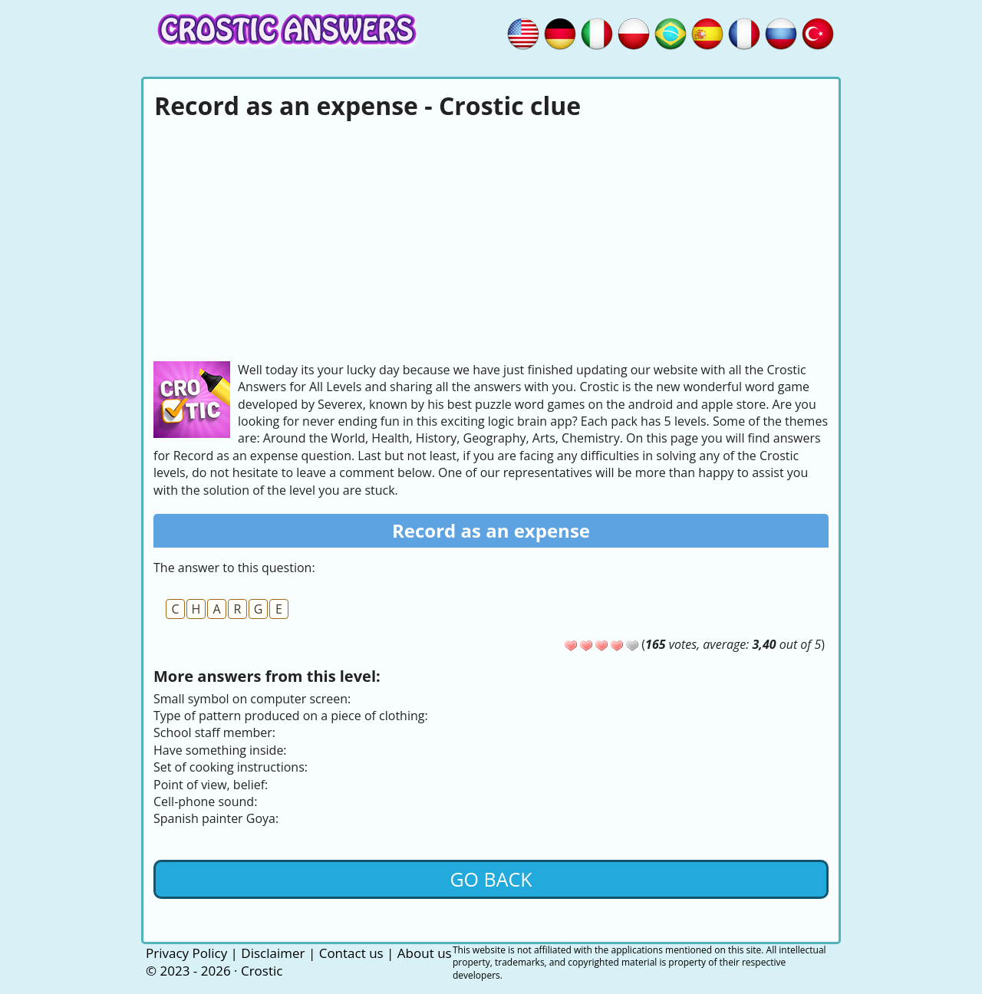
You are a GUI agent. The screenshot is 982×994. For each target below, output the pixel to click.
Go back (491, 879)
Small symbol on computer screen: (252, 698)
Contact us (351, 953)
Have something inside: (220, 750)
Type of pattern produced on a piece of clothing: (290, 715)
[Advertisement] (491, 238)
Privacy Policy (186, 953)
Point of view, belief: (210, 784)
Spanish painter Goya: (215, 818)
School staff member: (214, 732)
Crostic (261, 970)
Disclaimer (273, 953)
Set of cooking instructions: (230, 767)
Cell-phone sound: (205, 801)
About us (424, 953)
